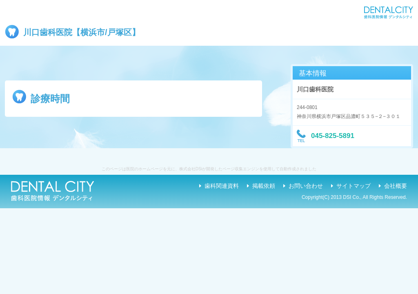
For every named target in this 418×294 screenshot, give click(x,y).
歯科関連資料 (222, 186)
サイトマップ (353, 186)
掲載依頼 (263, 186)
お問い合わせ (306, 186)
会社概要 (395, 186)
